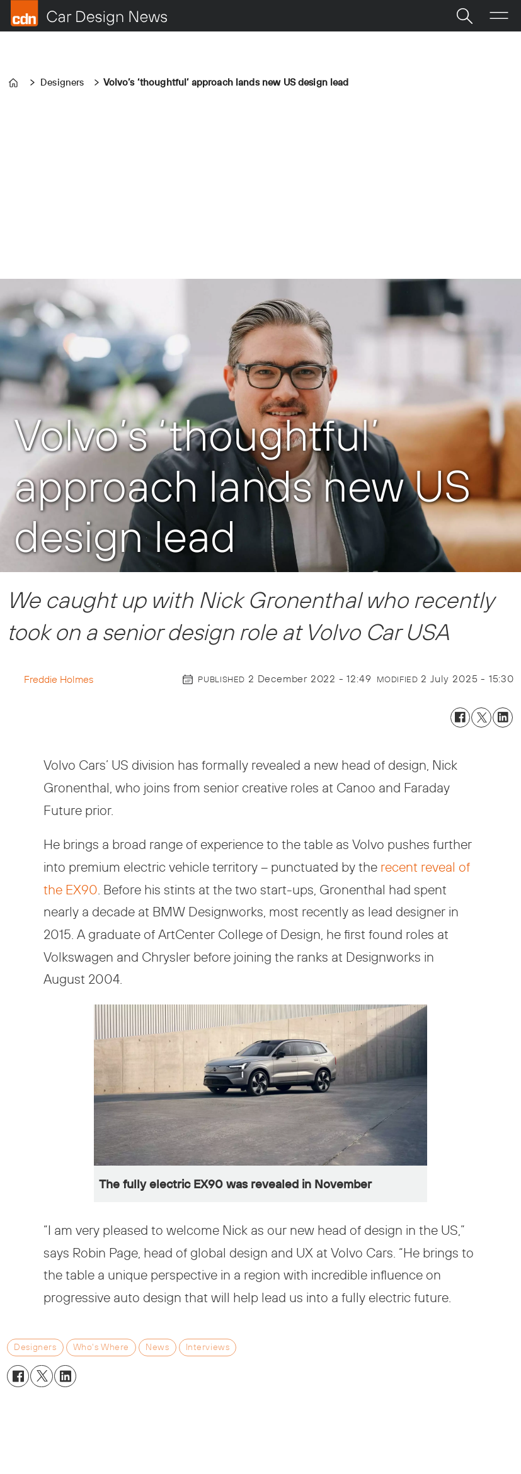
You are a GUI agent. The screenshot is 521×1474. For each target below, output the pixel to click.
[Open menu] (499, 16)
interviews (208, 1347)
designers (35, 1347)
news (157, 1347)
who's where (101, 1347)
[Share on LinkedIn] (503, 717)
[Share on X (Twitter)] (481, 717)
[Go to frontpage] (89, 13)
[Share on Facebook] (460, 717)
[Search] (464, 15)
